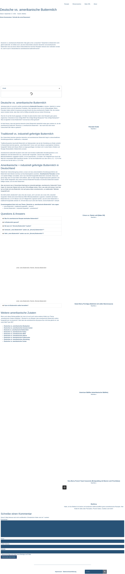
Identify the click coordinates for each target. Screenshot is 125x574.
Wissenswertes (77, 4)
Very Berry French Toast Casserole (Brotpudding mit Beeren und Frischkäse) (94, 481)
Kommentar (4, 519)
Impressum (58, 571)
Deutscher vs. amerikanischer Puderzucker (17, 337)
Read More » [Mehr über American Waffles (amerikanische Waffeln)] (94, 394)
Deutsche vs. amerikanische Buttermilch (16, 330)
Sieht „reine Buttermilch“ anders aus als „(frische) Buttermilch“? (24, 233)
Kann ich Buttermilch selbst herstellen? (16, 305)
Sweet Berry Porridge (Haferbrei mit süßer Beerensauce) (94, 304)
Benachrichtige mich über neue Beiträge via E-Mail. (16, 554)
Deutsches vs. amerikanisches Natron (15, 335)
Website (3, 549)
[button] (59, 88)
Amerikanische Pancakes (47, 174)
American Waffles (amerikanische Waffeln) (93, 392)
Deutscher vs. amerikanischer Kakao (15, 331)
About (95, 4)
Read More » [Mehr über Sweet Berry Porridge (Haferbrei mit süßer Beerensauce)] (94, 305)
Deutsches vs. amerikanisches (17, 339)
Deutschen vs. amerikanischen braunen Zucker (18, 328)
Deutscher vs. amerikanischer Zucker (15, 341)
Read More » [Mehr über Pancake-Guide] (94, 128)
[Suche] (105, 572)
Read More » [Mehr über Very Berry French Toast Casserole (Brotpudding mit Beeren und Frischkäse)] (94, 483)
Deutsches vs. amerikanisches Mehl (15, 333)
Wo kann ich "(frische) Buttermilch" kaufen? (17, 226)
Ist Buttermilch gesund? (11, 222)
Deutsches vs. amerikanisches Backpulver (17, 326)
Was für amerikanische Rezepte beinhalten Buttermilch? (21, 218)
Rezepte (66, 4)
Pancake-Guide (94, 127)
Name (2, 538)
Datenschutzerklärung (69, 571)
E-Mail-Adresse (5, 544)
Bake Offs (87, 4)
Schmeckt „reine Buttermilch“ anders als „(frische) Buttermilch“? (24, 229)
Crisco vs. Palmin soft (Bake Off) (94, 215)
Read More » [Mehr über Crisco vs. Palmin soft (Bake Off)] (94, 217)
